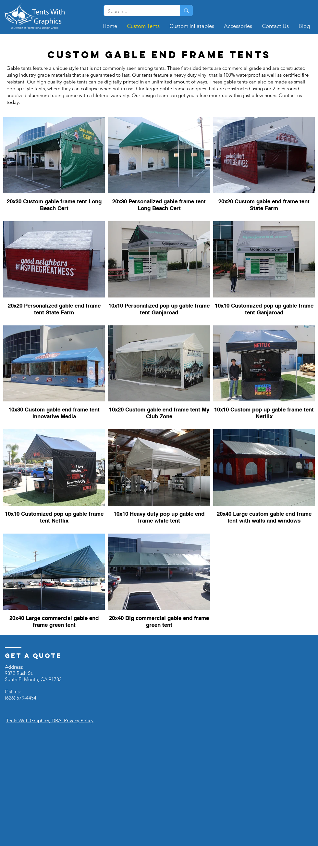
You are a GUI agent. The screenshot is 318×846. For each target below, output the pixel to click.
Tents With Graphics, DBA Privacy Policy (49, 720)
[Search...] (137, 11)
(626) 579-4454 (20, 698)
